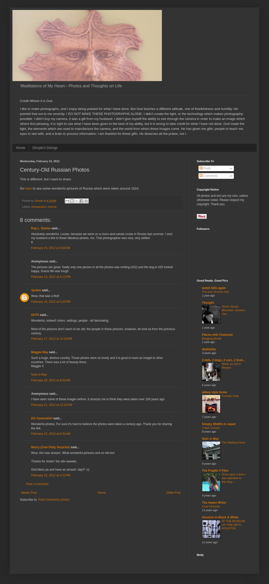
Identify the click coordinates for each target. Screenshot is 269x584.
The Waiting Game (233, 442)
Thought (208, 302)
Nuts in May (39, 374)
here (28, 188)
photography (38, 206)
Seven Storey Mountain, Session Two (233, 310)
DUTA (35, 315)
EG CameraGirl (41, 418)
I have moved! (211, 427)
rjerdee (36, 290)
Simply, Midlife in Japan (219, 424)
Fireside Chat (230, 395)
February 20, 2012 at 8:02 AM (50, 380)
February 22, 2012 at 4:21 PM (50, 475)
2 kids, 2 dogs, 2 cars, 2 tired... (223, 360)
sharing (52, 206)
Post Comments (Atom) (53, 499)
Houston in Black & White (220, 517)
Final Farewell (211, 506)
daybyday (209, 349)
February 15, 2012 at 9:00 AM (50, 248)
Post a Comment (37, 484)
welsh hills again (214, 288)
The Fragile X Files (215, 470)
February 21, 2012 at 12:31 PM (51, 405)
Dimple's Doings (45, 148)
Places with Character (217, 335)
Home (20, 148)
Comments (209, 176)
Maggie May (39, 352)
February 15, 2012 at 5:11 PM (50, 277)
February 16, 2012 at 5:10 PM (50, 301)
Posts (205, 168)
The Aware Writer (214, 502)
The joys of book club (215, 291)
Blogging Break (211, 338)
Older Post (173, 492)
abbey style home (214, 392)
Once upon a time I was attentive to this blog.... (234, 478)
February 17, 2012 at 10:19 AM (51, 339)
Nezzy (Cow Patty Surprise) (50, 447)
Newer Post (29, 492)
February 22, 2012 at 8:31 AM (50, 434)
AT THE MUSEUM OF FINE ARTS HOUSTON (233, 525)
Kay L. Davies (41, 228)
